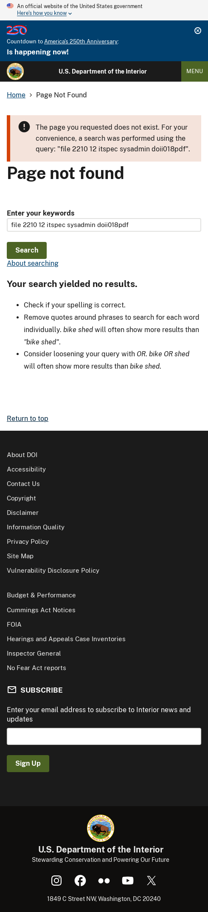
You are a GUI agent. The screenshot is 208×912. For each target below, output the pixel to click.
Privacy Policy (28, 541)
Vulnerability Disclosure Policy (53, 570)
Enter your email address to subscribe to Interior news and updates (99, 714)
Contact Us (23, 483)
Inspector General (34, 653)
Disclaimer (23, 512)
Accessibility (26, 469)
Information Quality (36, 527)
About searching (33, 263)
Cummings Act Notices (41, 610)
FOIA (14, 624)
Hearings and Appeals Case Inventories (66, 638)
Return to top (27, 419)
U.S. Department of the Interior (103, 71)
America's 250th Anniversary (81, 41)
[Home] (15, 71)
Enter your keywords (40, 213)
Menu (194, 71)
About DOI (22, 454)
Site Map (20, 556)
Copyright (21, 498)
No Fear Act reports (36, 667)
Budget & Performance (41, 595)
